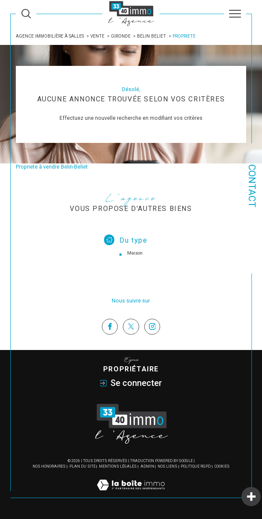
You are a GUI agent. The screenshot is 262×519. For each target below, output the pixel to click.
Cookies (221, 466)
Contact (252, 186)
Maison (135, 253)
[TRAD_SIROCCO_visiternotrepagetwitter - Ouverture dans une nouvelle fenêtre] (131, 327)
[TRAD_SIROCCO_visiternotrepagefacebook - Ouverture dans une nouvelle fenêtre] (110, 327)
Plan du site (82, 466)
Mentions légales (118, 466)
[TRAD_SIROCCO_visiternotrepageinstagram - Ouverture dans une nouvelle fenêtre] (152, 327)
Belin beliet (151, 36)
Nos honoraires (49, 466)
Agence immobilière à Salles (50, 36)
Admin (147, 466)
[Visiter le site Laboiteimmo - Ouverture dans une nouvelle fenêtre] (131, 494)
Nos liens (167, 466)
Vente (97, 36)
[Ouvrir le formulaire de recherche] (26, 14)
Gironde (121, 36)
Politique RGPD (196, 466)
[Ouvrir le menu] (235, 13)
